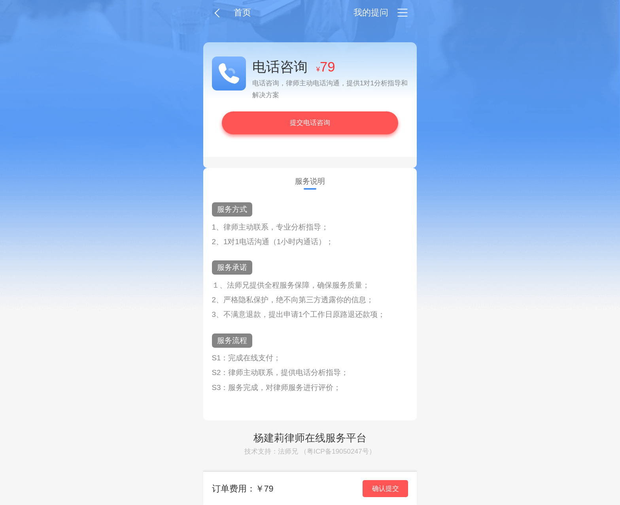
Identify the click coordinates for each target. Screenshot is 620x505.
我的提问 (370, 12)
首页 (242, 12)
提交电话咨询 (310, 122)
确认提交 (385, 488)
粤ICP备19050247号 (338, 451)
